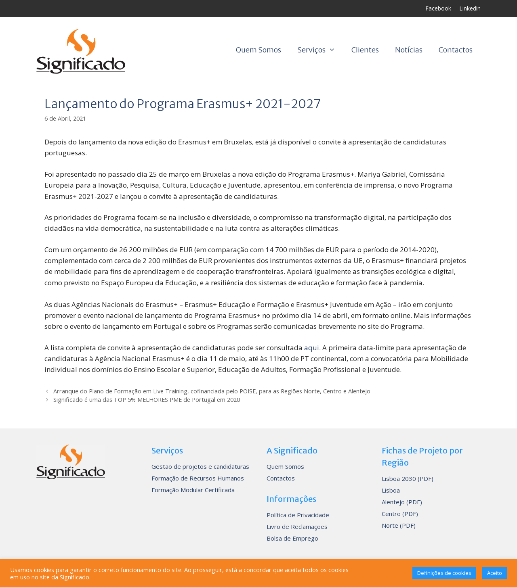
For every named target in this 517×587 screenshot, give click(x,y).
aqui (311, 347)
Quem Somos (258, 49)
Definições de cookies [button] (444, 573)
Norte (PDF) (399, 525)
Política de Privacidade (298, 515)
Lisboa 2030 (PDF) (407, 478)
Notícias (408, 49)
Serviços (320, 50)
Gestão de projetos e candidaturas (200, 466)
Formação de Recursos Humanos (197, 478)
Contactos (456, 49)
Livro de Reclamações (297, 526)
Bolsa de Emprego (292, 538)
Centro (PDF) (400, 514)
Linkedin (470, 8)
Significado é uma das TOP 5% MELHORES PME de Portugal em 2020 (146, 399)
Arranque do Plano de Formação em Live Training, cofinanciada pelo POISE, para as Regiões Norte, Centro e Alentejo (211, 391)
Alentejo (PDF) (402, 502)
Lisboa (391, 490)
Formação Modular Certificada (193, 490)
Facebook (438, 8)
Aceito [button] (494, 573)
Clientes (365, 49)
